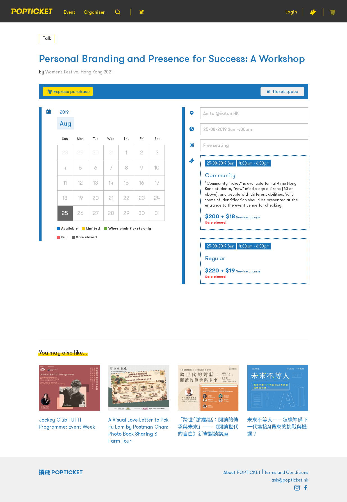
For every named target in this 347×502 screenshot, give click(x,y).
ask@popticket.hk (289, 480)
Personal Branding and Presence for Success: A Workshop (172, 58)
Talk (47, 38)
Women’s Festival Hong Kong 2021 (79, 72)
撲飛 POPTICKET (61, 472)
